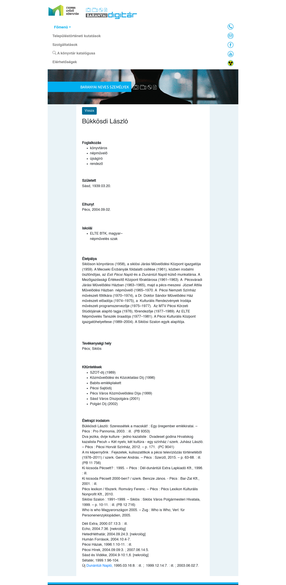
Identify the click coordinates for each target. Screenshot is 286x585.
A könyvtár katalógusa (73, 53)
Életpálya (89, 259)
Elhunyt (88, 204)
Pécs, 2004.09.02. (96, 210)
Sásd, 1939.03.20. (96, 186)
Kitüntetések (92, 367)
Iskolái (87, 228)
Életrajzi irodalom (95, 421)
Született (89, 181)
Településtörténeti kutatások (76, 36)
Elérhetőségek (64, 62)
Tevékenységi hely (96, 343)
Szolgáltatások (64, 45)
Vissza (89, 110)
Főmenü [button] (61, 27)
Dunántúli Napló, (99, 566)
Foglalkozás (91, 143)
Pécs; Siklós (91, 349)
